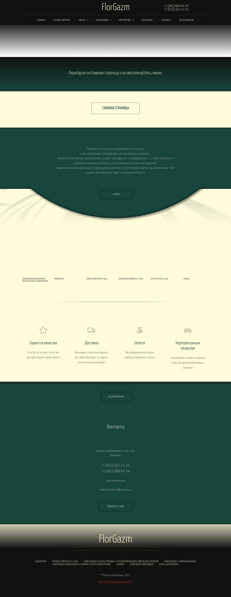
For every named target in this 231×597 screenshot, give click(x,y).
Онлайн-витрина (62, 20)
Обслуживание (186, 20)
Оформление (125, 20)
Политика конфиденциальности (115, 581)
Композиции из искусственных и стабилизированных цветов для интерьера (121, 561)
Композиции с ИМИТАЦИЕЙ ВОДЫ (180, 561)
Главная (41, 20)
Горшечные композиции (142, 564)
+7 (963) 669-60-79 (176, 6)
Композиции (102, 20)
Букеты (82, 20)
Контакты (166, 20)
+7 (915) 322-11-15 (176, 9)
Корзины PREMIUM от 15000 (65, 561)
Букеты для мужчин (168, 564)
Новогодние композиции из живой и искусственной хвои (82, 564)
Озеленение (147, 20)
